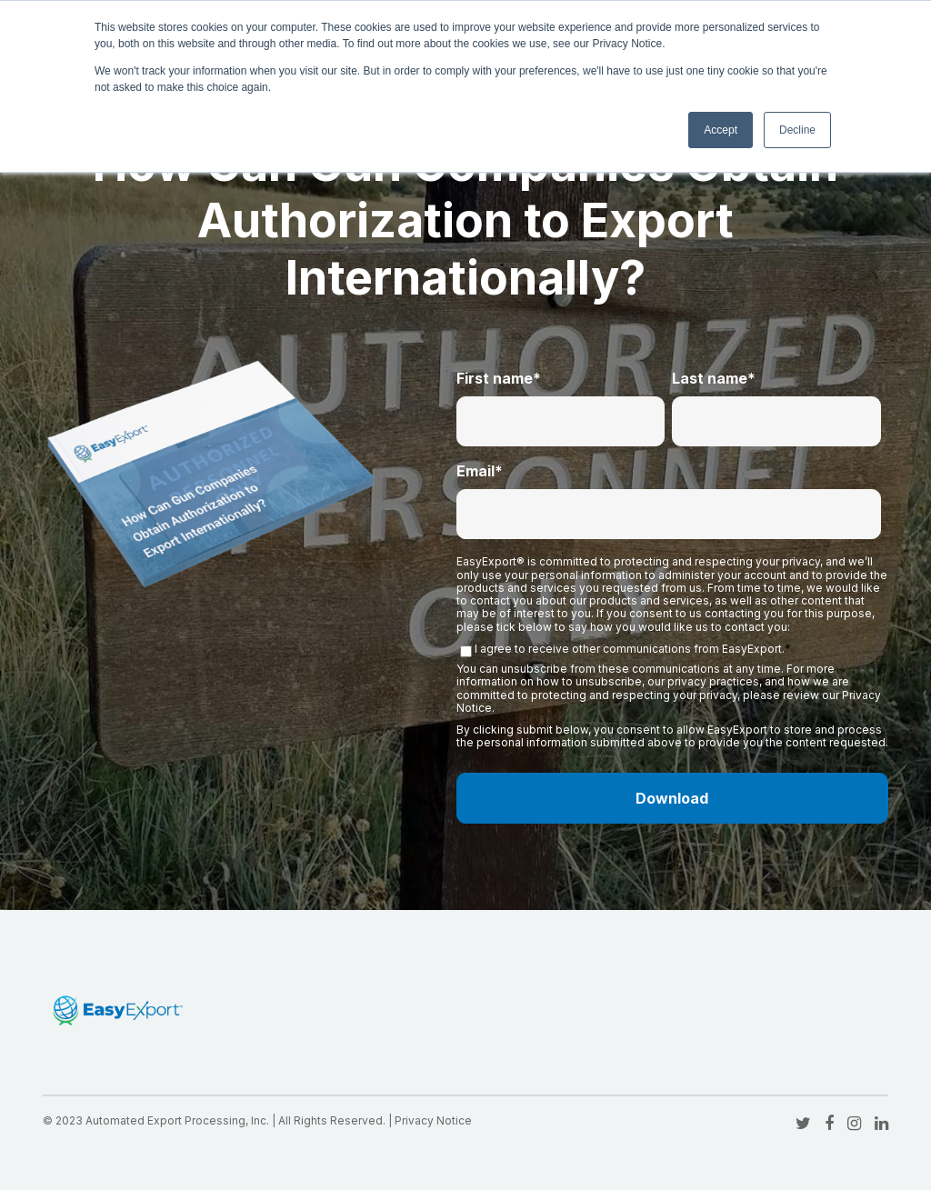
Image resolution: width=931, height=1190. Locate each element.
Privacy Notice (433, 1120)
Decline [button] (797, 130)
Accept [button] (720, 130)
